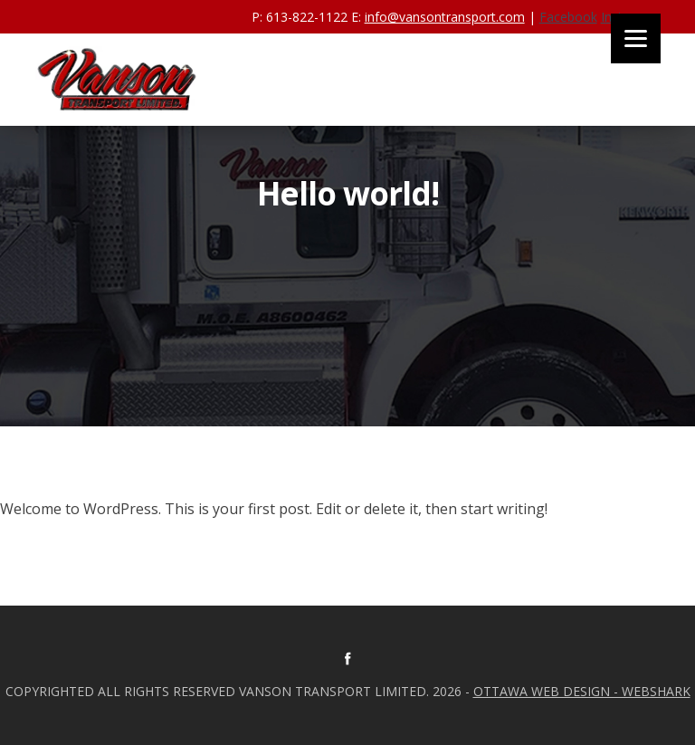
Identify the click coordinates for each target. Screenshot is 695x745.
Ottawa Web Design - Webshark (581, 691)
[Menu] (636, 38)
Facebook (568, 16)
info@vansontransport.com (445, 16)
